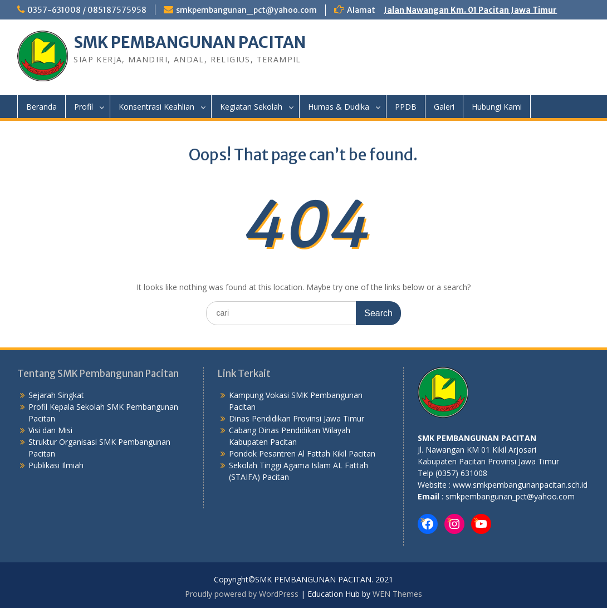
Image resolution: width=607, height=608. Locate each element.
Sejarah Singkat (56, 395)
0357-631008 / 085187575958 (86, 10)
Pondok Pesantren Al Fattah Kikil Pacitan (302, 453)
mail (430, 496)
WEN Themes (397, 594)
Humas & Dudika (338, 106)
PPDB (406, 106)
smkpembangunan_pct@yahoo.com (246, 10)
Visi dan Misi (50, 430)
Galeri (444, 106)
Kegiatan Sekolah (251, 106)
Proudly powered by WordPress (241, 594)
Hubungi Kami (497, 106)
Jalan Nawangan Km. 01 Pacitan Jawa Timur (470, 10)
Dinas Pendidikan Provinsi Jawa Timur (296, 418)
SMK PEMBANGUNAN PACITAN (190, 42)
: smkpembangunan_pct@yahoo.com (507, 496)
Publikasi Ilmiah (56, 465)
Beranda (41, 106)
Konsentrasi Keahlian (156, 106)
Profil (83, 106)
